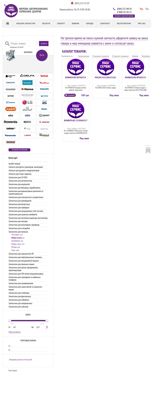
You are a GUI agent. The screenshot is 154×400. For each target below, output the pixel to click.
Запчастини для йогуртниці (19, 204)
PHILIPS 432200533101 (105, 77)
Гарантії (61, 23)
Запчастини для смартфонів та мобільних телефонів (24, 278)
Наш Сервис (12, 370)
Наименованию (83, 56)
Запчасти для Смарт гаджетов (20, 174)
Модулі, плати (16, 244)
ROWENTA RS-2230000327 (75, 120)
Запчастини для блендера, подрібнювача (24, 187)
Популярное (146, 56)
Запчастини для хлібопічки (19, 299)
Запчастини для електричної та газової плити (26, 197)
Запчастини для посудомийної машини (24, 260)
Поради (89, 23)
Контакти (105, 23)
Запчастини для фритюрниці (20, 296)
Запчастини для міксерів (18, 221)
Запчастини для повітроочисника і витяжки (25, 257)
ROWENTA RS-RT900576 (135, 77)
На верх (147, 145)
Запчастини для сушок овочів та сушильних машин (25, 288)
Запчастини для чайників (18, 306)
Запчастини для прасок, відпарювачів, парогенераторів (23, 269)
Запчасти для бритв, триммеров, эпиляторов (26, 167)
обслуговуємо (124, 23)
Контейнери (15, 240)
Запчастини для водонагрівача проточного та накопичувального (26, 192)
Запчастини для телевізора (19, 292)
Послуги (46, 23)
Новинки (135, 56)
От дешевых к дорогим (100, 56)
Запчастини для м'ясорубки (19, 228)
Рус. (147, 8)
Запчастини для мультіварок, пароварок (24, 224)
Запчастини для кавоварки (19, 207)
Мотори (14, 247)
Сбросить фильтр (14, 332)
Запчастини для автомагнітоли (20, 180)
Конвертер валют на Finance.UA (20, 359)
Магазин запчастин (25, 23)
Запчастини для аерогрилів (19, 184)
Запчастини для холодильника (20, 303)
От (9, 327)
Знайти (44, 43)
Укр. (141, 8)
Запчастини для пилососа (18, 231)
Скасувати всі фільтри (19, 149)
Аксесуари (15, 234)
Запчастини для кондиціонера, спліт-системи (26, 211)
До (32, 327)
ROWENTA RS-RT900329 (75, 77)
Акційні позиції (14, 163)
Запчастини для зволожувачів (20, 200)
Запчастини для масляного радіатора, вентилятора (28, 218)
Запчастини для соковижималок (21, 283)
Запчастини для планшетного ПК (21, 253)
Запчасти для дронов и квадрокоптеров (24, 170)
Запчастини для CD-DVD (18, 177)
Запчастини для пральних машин (21, 264)
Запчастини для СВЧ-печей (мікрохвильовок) (26, 273)
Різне (13, 250)
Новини (75, 23)
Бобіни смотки (16, 237)
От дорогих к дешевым (120, 56)
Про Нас (142, 23)
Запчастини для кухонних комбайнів (23, 214)
